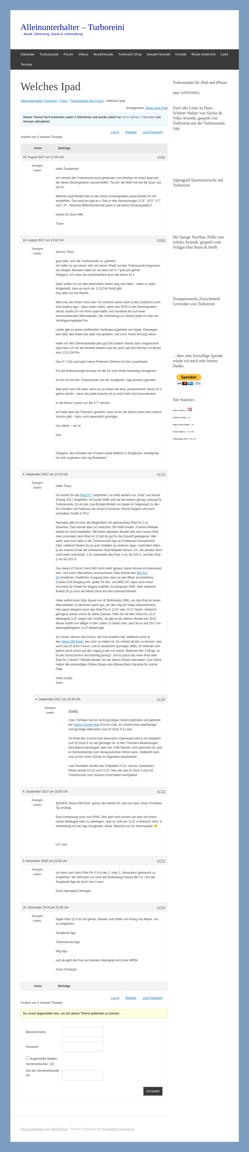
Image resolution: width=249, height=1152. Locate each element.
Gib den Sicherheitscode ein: (42, 1073)
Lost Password (153, 132)
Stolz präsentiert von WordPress (44, 1129)
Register (131, 132)
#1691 (161, 157)
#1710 (161, 474)
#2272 (161, 861)
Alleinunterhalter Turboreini (39, 101)
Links (224, 54)
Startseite (28, 54)
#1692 (161, 240)
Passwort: (32, 1047)
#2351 (161, 907)
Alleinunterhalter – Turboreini (73, 27)
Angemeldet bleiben (43, 1058)
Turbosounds (48, 54)
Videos (83, 54)
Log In (115, 132)
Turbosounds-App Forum (87, 101)
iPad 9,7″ (86, 495)
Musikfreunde (103, 54)
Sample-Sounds (158, 54)
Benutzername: (36, 1032)
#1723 (161, 791)
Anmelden (153, 1091)
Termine (26, 64)
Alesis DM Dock (72, 641)
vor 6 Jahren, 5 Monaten (138, 117)
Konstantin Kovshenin (119, 1129)
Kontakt (180, 54)
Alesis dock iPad (156, 108)
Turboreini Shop (130, 54)
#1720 (161, 699)
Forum (68, 54)
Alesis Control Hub (86, 724)
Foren (64, 101)
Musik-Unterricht (204, 54)
